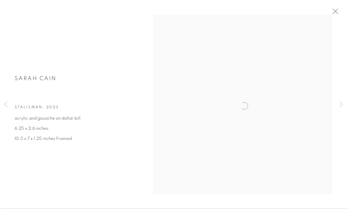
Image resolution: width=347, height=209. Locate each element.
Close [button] (339, 13)
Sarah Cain (35, 82)
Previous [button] (6, 104)
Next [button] (341, 104)
